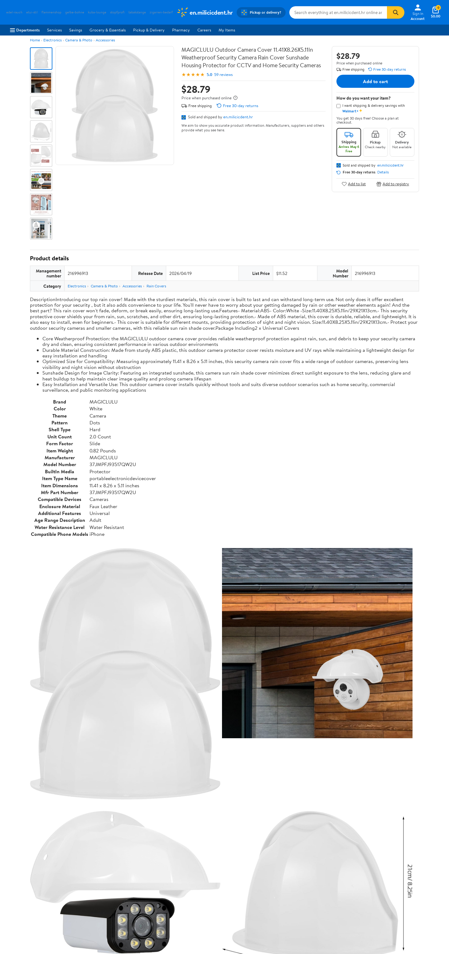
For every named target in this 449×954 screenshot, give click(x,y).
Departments (25, 30)
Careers (204, 30)
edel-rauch (14, 12)
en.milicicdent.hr (238, 117)
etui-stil (32, 12)
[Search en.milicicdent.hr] (338, 12)
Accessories (105, 40)
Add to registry (392, 184)
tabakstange (137, 12)
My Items (227, 30)
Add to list (354, 184)
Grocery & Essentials (107, 30)
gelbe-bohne (74, 12)
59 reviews (223, 74)
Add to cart (375, 81)
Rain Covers (156, 286)
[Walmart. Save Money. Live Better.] (204, 12)
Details (383, 172)
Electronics (52, 40)
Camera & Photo (78, 40)
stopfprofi (117, 12)
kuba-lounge (97, 12)
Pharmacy (181, 30)
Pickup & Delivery (149, 30)
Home (35, 40)
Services (54, 30)
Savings (75, 30)
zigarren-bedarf (161, 12)
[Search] (395, 12)
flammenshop (51, 12)
